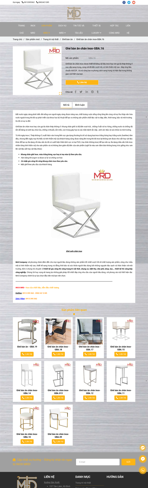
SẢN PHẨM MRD (46, 29)
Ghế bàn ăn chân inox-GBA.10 (27, 435)
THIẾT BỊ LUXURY (96, 29)
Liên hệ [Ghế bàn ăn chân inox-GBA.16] (82, 82)
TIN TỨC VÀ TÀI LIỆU (78, 29)
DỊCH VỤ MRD (62, 29)
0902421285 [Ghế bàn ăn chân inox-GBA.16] (42, 2)
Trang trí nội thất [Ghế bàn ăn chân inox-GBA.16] (51, 39)
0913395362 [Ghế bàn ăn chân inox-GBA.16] (28, 2)
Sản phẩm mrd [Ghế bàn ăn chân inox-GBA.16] (33, 39)
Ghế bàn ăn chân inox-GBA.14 (27, 392)
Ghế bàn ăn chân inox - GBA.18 (58, 348)
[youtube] (134, 2)
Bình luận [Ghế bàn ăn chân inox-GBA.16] (80, 105)
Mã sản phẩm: (72, 58)
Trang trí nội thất (83, 483)
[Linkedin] (86, 91)
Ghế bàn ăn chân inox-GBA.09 (58, 435)
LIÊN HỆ (128, 29)
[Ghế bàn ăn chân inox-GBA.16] (74, 13)
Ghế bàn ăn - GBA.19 (27, 346)
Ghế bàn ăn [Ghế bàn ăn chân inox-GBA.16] (67, 39)
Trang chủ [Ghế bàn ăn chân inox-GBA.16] (17, 39)
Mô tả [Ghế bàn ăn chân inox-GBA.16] (66, 105)
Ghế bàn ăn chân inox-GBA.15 (121, 348)
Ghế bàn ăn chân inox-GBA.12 (89, 392)
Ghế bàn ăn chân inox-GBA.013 (58, 392)
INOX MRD (33, 29)
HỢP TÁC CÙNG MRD (114, 29)
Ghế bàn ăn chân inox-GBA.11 (121, 392)
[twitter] (129, 2)
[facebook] (124, 2)
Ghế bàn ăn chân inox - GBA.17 (90, 348)
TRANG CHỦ (21, 29)
